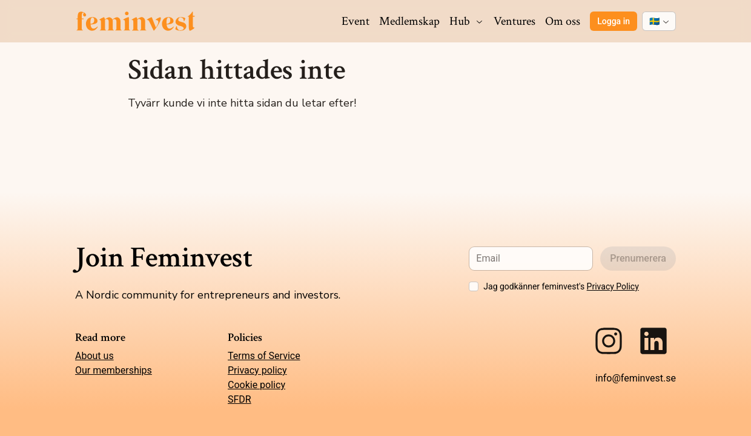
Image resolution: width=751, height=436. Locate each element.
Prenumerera (638, 258)
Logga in (613, 21)
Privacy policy (257, 370)
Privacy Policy (613, 286)
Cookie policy (256, 385)
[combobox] (659, 21)
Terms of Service (264, 356)
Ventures (514, 21)
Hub (466, 21)
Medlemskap (409, 21)
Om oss (562, 21)
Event (355, 21)
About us (94, 356)
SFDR (239, 399)
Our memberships (113, 370)
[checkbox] (473, 286)
